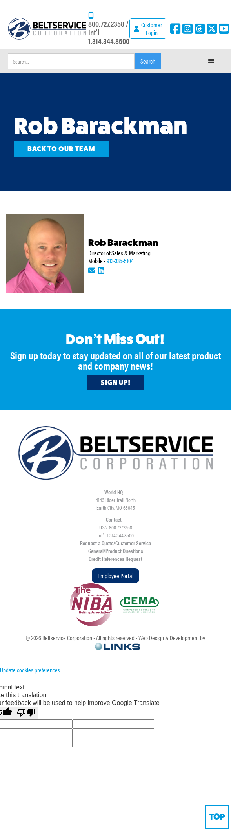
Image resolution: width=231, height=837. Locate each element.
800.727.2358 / (108, 23)
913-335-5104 (120, 260)
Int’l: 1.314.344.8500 (116, 535)
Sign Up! (116, 382)
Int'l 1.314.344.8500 (108, 36)
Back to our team (61, 149)
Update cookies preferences (30, 669)
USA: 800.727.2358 (115, 527)
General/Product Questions (115, 551)
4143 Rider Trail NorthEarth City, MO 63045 (116, 503)
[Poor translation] (26, 713)
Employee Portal (115, 575)
